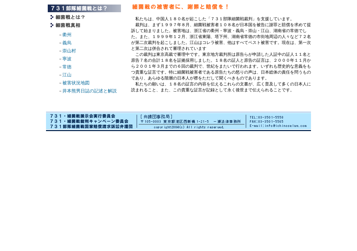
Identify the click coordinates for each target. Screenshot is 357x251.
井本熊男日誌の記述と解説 (89, 90)
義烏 (66, 42)
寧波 (66, 58)
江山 (66, 74)
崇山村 (69, 50)
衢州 (66, 34)
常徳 (66, 66)
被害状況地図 (76, 82)
